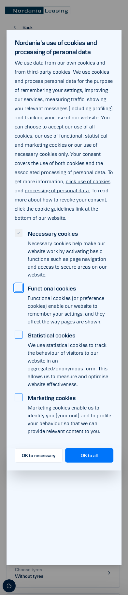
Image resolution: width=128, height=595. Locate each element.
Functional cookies (52, 288)
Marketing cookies (52, 397)
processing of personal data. (57, 190)
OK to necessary (38, 455)
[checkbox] (18, 233)
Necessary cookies (53, 233)
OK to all (89, 455)
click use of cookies (88, 181)
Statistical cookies (52, 335)
